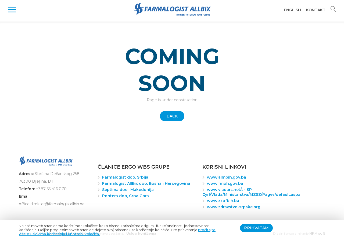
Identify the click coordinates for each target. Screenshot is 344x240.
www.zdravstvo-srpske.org (233, 206)
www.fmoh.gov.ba (225, 183)
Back (172, 116)
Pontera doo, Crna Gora (125, 195)
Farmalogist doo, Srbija (125, 177)
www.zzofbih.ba (223, 200)
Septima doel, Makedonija (128, 189)
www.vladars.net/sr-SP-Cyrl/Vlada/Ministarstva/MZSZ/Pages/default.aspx (251, 192)
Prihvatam (256, 227)
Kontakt (315, 10)
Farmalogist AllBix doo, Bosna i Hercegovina (146, 183)
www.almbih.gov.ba (226, 177)
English (292, 10)
